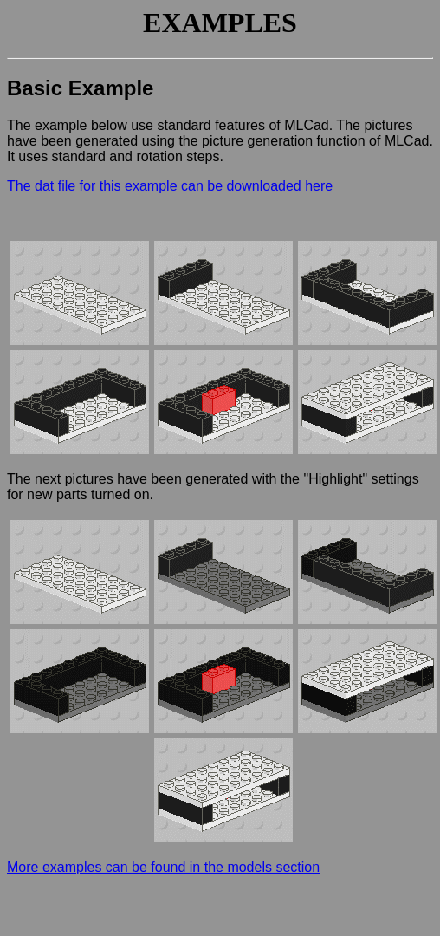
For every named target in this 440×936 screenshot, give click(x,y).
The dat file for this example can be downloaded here (170, 186)
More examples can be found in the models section (163, 867)
